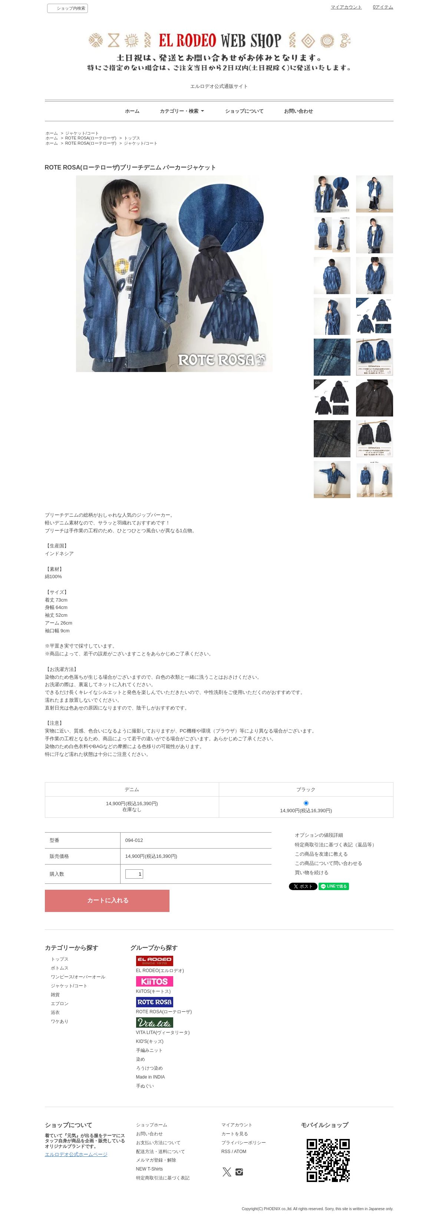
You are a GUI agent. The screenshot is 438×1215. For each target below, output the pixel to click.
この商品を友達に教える (321, 854)
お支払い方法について (158, 1142)
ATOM (240, 1151)
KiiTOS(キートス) (154, 985)
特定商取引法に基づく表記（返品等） (336, 844)
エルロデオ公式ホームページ (76, 1154)
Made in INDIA (150, 1077)
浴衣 (55, 1012)
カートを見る (234, 1133)
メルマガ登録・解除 (156, 1160)
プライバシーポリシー (243, 1142)
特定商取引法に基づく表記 (163, 1178)
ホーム (132, 111)
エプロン (60, 1003)
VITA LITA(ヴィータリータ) (163, 1026)
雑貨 (55, 994)
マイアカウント (346, 7)
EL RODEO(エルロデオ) (160, 965)
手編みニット (149, 1050)
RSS (226, 1151)
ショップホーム (151, 1124)
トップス (132, 138)
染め (140, 1059)
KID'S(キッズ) (150, 1041)
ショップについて (244, 111)
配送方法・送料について (160, 1151)
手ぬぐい (145, 1086)
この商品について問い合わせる (328, 863)
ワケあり (60, 1021)
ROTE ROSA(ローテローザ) (90, 138)
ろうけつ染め (149, 1068)
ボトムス (60, 968)
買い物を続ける (312, 872)
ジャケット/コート (82, 133)
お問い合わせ (298, 111)
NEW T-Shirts (149, 1169)
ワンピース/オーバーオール (78, 976)
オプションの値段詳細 (319, 835)
